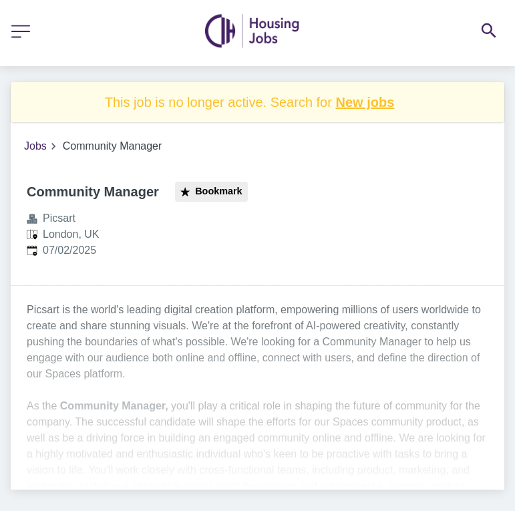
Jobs (35, 146)
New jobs (364, 102)
